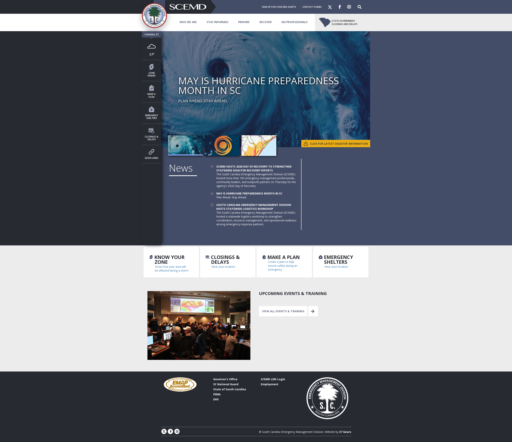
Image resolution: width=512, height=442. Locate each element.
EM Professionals (294, 22)
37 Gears (345, 432)
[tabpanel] (256, 89)
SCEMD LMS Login (273, 379)
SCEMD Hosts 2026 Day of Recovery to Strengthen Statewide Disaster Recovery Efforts (253, 168)
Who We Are (188, 22)
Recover (265, 22)
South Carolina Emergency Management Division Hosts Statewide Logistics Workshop (253, 207)
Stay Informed (217, 22)
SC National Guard (225, 384)
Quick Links (151, 154)
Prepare (244, 22)
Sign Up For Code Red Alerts (279, 7)
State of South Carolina (229, 389)
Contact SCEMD (312, 7)
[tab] (185, 145)
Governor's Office (225, 379)
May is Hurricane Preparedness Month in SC (249, 193)
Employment (269, 384)
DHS (216, 399)
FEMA (217, 394)
